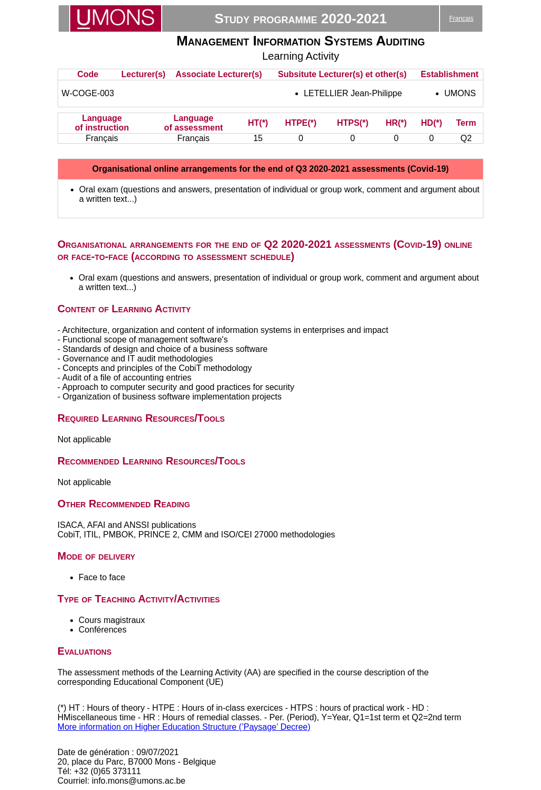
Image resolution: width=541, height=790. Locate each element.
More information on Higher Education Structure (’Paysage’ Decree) (184, 726)
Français (461, 18)
